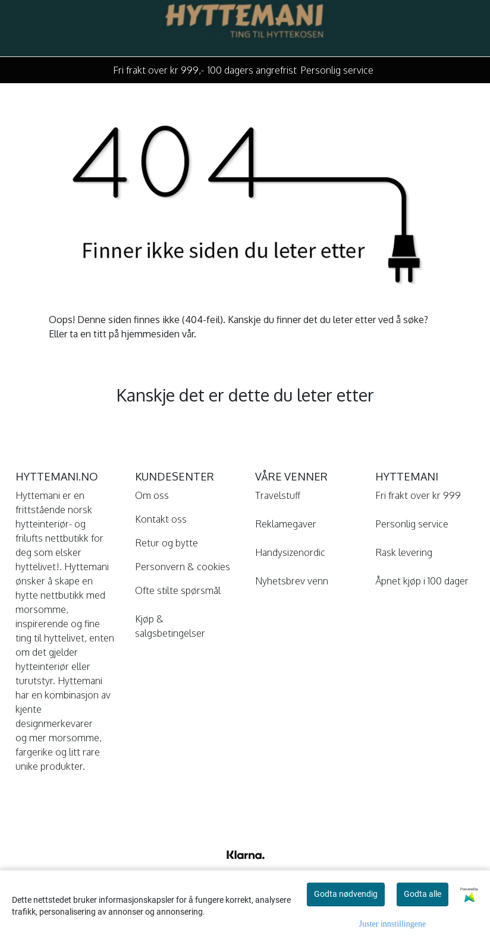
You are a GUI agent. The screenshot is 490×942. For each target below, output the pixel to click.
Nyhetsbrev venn (291, 581)
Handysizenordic (290, 552)
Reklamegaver (285, 524)
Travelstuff (277, 495)
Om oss (152, 495)
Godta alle (422, 894)
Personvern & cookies (182, 567)
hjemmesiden (150, 334)
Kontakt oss (161, 519)
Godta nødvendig (346, 894)
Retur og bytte (166, 543)
